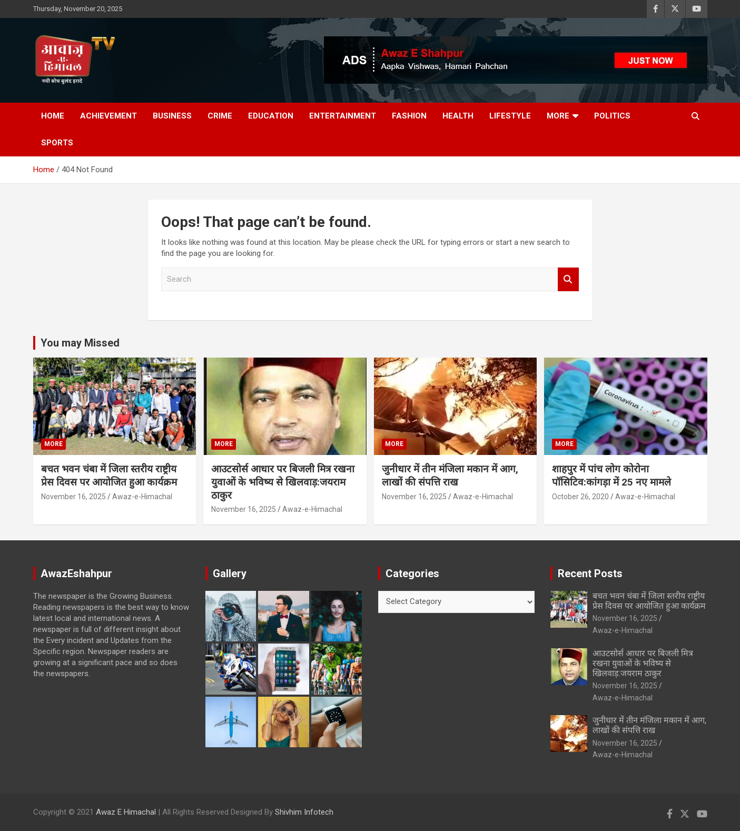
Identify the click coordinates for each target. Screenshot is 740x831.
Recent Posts (590, 573)
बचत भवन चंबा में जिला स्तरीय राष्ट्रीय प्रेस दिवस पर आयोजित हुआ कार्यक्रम (109, 475)
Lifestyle (510, 116)
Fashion (409, 116)
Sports (57, 142)
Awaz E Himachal (126, 812)
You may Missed (80, 343)
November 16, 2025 (73, 496)
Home (52, 116)
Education (270, 116)
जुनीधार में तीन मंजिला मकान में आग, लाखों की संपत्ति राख (450, 475)
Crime (220, 116)
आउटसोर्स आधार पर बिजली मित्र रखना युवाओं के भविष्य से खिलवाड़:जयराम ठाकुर (282, 482)
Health (457, 116)
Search (568, 279)
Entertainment (342, 116)
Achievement (108, 116)
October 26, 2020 (580, 496)
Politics (612, 116)
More (558, 116)
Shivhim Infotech (304, 812)
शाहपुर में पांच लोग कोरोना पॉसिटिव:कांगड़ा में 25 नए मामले (611, 475)
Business (172, 116)
